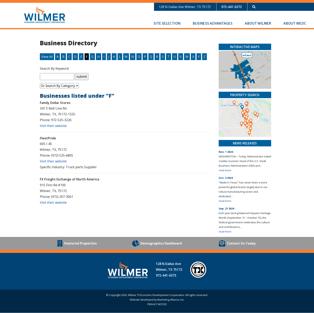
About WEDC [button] (295, 23)
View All (47, 57)
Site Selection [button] (167, 23)
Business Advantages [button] (213, 23)
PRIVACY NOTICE (157, 304)
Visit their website (53, 126)
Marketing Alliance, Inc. (170, 300)
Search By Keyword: (54, 68)
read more (225, 170)
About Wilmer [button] (258, 23)
